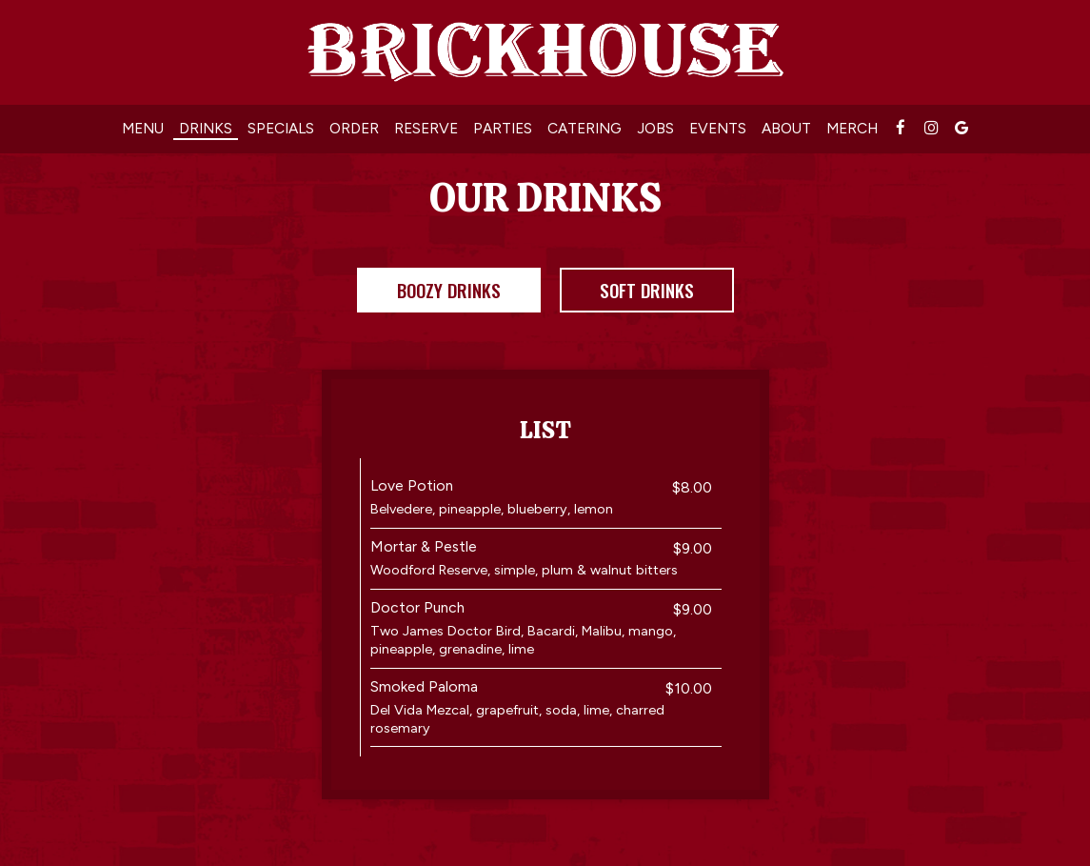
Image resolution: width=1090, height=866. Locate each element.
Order (354, 128)
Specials (281, 128)
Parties (502, 128)
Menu (143, 128)
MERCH (852, 128)
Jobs (655, 128)
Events (717, 128)
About (786, 128)
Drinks (205, 128)
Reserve (426, 128)
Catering (584, 128)
